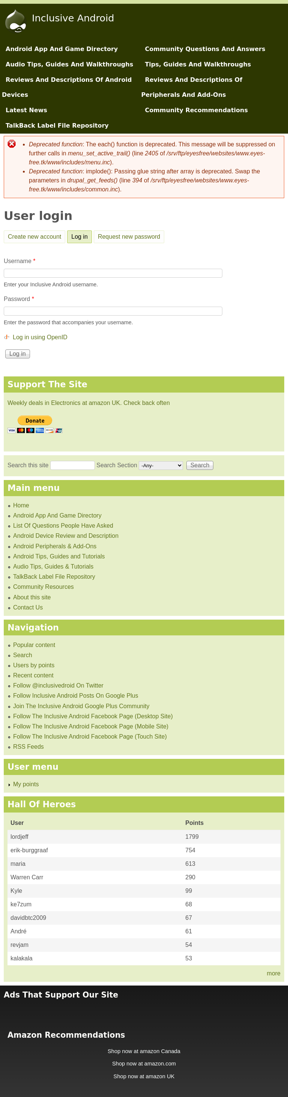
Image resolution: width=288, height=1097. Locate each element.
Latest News (26, 110)
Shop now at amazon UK (144, 1076)
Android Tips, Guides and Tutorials (59, 556)
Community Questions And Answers (205, 49)
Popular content (34, 645)
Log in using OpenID (40, 337)
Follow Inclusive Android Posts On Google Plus (75, 695)
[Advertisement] (144, 1010)
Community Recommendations (196, 110)
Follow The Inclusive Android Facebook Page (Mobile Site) (90, 726)
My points (26, 784)
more (273, 973)
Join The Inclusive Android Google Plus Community (81, 706)
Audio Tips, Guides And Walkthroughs (69, 64)
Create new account (34, 236)
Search (22, 655)
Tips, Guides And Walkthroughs (198, 64)
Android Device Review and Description (65, 536)
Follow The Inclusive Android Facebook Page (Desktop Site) (93, 716)
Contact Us (28, 607)
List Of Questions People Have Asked (63, 525)
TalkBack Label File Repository (57, 125)
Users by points (33, 665)
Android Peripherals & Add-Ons (54, 546)
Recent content (33, 675)
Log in (81, 235)
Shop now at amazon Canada (144, 1051)
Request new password (129, 236)
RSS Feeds (28, 746)
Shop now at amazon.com (144, 1064)
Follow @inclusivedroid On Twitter (58, 685)
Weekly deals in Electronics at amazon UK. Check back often (89, 403)
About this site (32, 597)
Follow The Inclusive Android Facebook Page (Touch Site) (90, 736)
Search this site (29, 465)
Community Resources (43, 587)
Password (19, 299)
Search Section (117, 465)
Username (19, 261)
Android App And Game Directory (62, 49)
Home (21, 505)
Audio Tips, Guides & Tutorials (53, 566)
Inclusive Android (73, 18)
